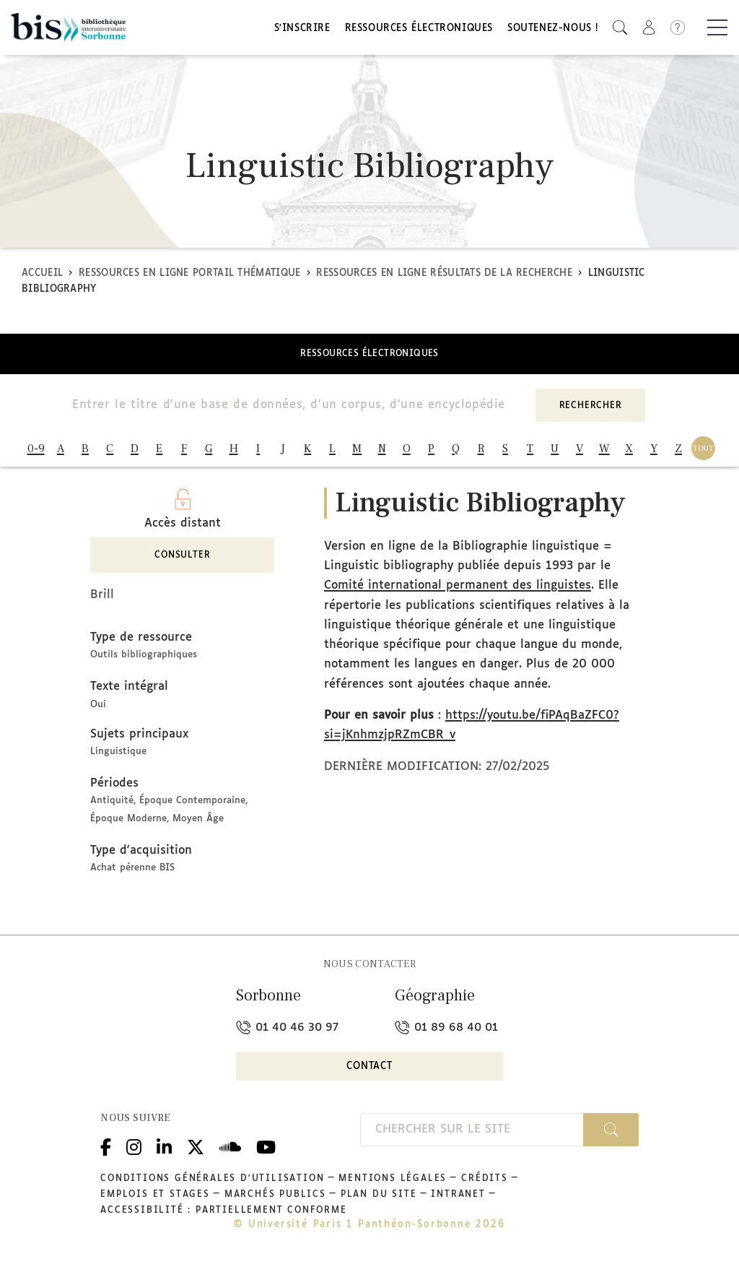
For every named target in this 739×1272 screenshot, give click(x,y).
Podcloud (230, 1152)
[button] (620, 29)
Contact (369, 1073)
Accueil (42, 277)
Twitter (195, 1152)
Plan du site (379, 1201)
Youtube (266, 1152)
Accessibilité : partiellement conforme (223, 1217)
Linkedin (164, 1152)
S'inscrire (302, 30)
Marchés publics (275, 1201)
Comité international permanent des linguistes (457, 593)
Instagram (133, 1152)
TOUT (703, 451)
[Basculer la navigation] (717, 29)
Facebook (105, 1152)
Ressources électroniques (419, 30)
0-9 (36, 452)
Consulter (182, 562)
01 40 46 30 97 (287, 1034)
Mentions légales (392, 1185)
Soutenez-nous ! (552, 30)
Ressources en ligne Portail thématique (189, 277)
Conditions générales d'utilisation (212, 1185)
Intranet (458, 1201)
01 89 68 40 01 (446, 1034)
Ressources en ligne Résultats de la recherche (444, 277)
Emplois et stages (155, 1201)
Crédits (484, 1185)
